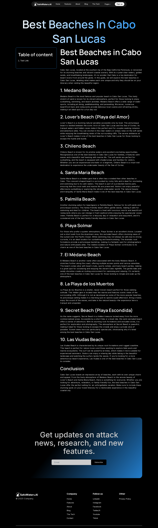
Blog (68, 510)
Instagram (97, 503)
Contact (70, 518)
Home (69, 499)
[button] (107, 4)
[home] (42, 4)
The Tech (71, 514)
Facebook (97, 507)
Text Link (24, 60)
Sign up (120, 4)
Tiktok (95, 518)
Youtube (96, 514)
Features (70, 503)
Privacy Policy (125, 499)
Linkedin (96, 499)
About (69, 507)
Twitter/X (96, 510)
